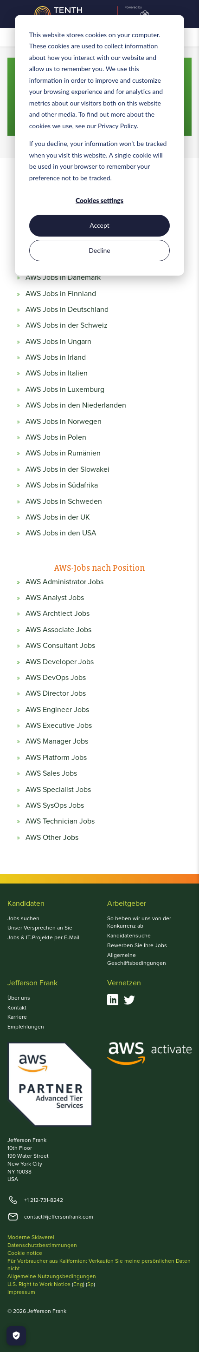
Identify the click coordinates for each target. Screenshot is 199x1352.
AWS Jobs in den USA (61, 533)
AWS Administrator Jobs (64, 582)
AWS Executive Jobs (59, 725)
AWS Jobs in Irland (56, 357)
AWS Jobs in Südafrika (62, 485)
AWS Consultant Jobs (60, 645)
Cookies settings (99, 200)
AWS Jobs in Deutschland (67, 309)
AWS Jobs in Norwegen (64, 421)
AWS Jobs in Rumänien (63, 453)
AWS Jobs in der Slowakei (67, 469)
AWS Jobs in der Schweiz (67, 325)
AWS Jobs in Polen (56, 437)
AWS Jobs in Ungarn (58, 341)
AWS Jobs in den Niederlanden (76, 405)
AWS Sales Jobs (51, 773)
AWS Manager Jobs (57, 741)
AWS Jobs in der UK (58, 517)
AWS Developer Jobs (60, 662)
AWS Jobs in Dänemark (63, 277)
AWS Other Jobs (52, 837)
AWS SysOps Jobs (55, 805)
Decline (99, 250)
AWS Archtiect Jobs (58, 613)
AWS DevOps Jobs (56, 678)
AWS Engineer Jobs (57, 710)
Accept (99, 225)
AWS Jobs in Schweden (64, 501)
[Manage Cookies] (16, 1335)
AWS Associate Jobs (58, 630)
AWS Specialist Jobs (58, 790)
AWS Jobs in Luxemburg (65, 389)
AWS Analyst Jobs (55, 598)
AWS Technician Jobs (60, 821)
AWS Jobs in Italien (57, 373)
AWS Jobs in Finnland (61, 294)
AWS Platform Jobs (56, 757)
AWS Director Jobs (56, 693)
